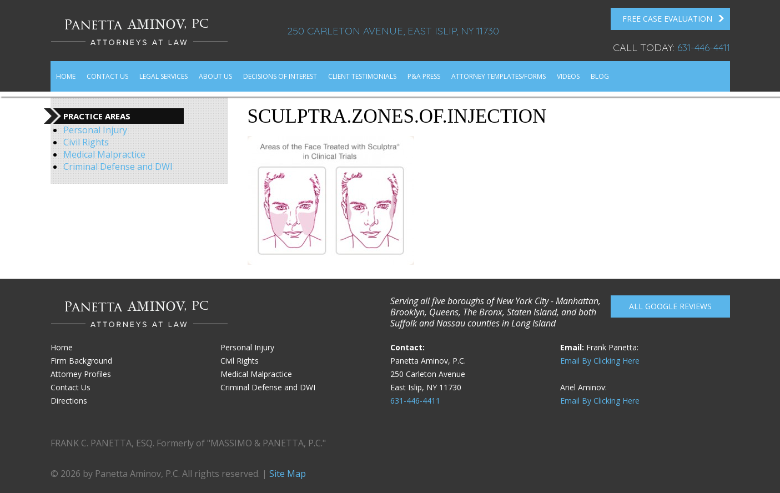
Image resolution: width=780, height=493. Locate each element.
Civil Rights (86, 142)
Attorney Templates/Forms (498, 76)
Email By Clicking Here (600, 360)
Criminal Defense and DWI (118, 166)
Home (66, 76)
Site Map (287, 473)
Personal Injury (95, 130)
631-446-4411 (703, 47)
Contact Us (107, 76)
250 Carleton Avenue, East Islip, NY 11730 (393, 30)
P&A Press (423, 76)
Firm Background (81, 360)
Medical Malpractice (104, 154)
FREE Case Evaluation (673, 19)
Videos (568, 76)
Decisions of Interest (280, 76)
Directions (69, 400)
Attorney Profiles (81, 374)
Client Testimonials (362, 76)
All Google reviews (670, 306)
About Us (215, 76)
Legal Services (163, 76)
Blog (600, 76)
